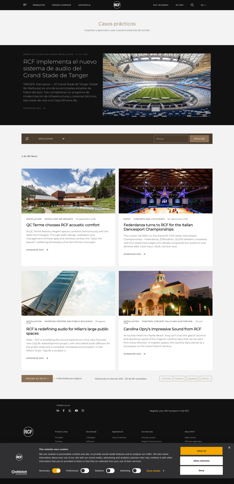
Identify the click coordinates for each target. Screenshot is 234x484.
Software (90, 440)
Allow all (201, 456)
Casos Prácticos (119, 437)
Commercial (60, 448)
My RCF (180, 5)
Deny (201, 476)
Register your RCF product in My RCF (169, 410)
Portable (59, 437)
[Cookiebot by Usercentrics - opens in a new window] (19, 478)
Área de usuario (149, 437)
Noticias (188, 448)
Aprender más (32, 108)
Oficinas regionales (193, 440)
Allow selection (201, 466)
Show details (153, 476)
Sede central (190, 437)
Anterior (179, 378)
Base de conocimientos (152, 444)
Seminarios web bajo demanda (155, 448)
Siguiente (193, 378)
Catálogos (90, 437)
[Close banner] (229, 453)
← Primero (166, 378)
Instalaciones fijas (63, 444)
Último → (206, 378)
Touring (58, 440)
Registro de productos (152, 440)
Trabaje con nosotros (194, 444)
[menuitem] (61, 5)
